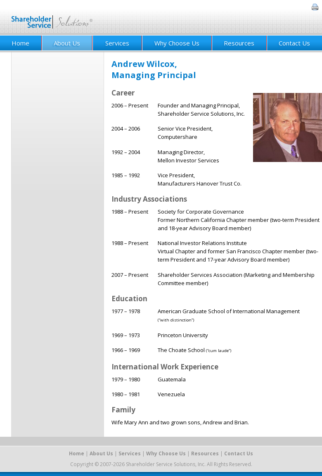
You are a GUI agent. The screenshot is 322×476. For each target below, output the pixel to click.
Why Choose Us (176, 43)
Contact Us (294, 43)
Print (315, 7)
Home (76, 453)
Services (117, 43)
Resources (239, 43)
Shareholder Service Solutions (52, 17)
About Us (67, 43)
